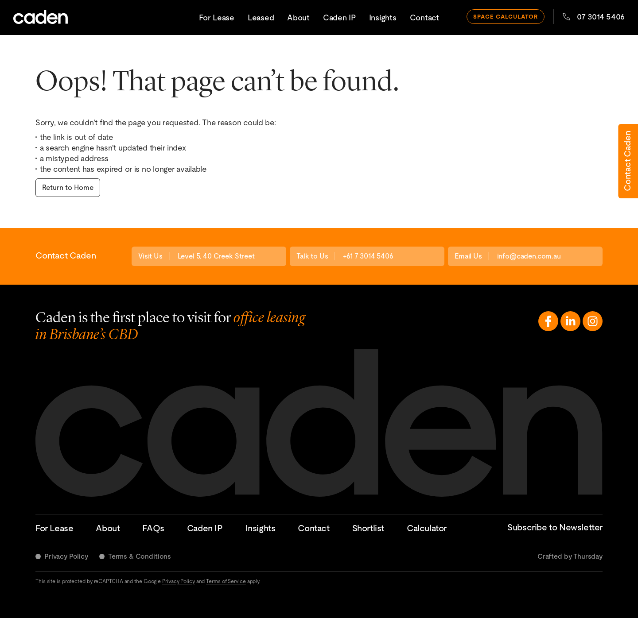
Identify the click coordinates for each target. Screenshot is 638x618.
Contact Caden (627, 161)
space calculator (505, 16)
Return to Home (67, 187)
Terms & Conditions (139, 556)
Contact (424, 17)
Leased (261, 17)
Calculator (427, 528)
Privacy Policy (66, 556)
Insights (383, 17)
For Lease (216, 17)
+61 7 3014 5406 (368, 256)
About (298, 17)
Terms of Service (225, 581)
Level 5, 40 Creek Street (216, 256)
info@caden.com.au (529, 256)
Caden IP (339, 17)
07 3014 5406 (594, 16)
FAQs (153, 528)
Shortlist (368, 528)
